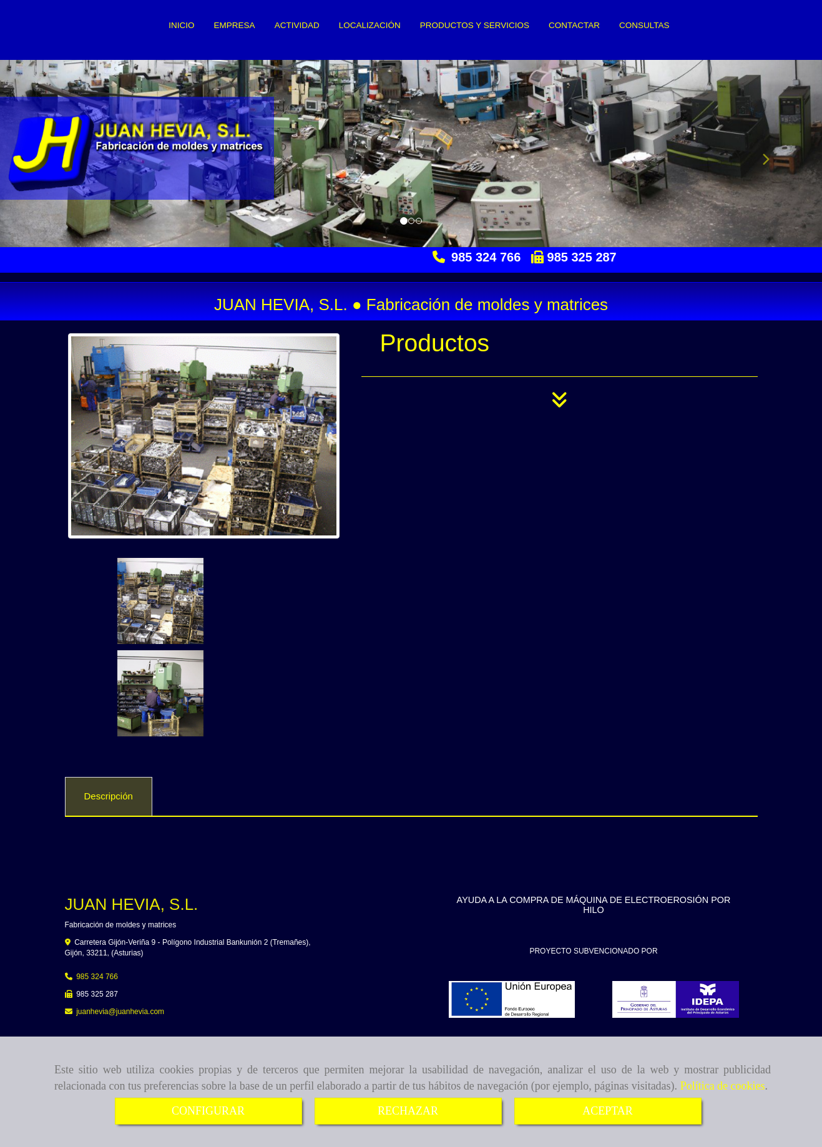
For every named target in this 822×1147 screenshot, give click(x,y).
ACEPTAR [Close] (607, 1111)
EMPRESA (234, 25)
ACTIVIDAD (297, 25)
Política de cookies (722, 1086)
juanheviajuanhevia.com (120, 919)
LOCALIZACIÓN (370, 25)
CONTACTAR (574, 25)
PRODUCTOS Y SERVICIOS (474, 25)
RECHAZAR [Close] (408, 1111)
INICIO (181, 25)
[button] (760, 153)
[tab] (108, 705)
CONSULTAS (644, 25)
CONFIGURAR (208, 1111)
